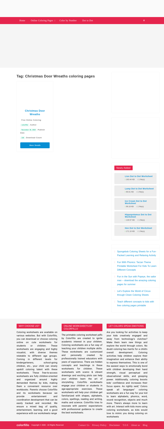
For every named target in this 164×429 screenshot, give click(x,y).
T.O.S (125, 425)
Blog (145, 425)
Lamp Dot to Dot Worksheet (139, 189)
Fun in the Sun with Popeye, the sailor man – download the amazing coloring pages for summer (136, 280)
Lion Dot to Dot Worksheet (139, 176)
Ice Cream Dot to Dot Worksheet (136, 202)
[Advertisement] (82, 46)
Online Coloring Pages (42, 20)
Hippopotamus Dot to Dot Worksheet (138, 215)
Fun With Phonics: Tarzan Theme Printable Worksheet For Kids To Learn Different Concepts (136, 266)
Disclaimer (114, 425)
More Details (35, 145)
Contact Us (83, 425)
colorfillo (25, 125)
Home (22, 20)
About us (135, 425)
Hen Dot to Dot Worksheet (138, 228)
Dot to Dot (87, 20)
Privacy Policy (99, 425)
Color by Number (68, 20)
